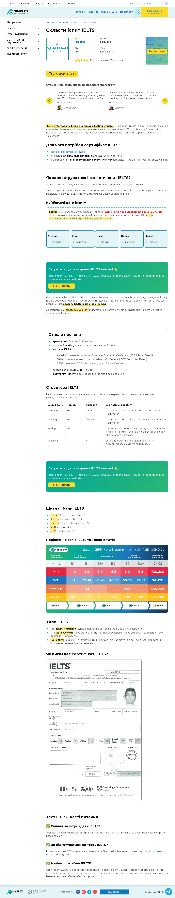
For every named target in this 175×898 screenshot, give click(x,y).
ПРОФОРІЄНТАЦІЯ (17, 48)
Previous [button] (49, 100)
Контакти (25, 3)
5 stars (87, 60)
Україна (79, 41)
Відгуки (39, 3)
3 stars (81, 60)
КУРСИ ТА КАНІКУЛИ (18, 34)
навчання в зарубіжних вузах (67, 151)
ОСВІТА (11, 28)
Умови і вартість (61, 286)
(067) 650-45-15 (135, 3)
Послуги (12, 3)
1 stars (75, 60)
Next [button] (165, 100)
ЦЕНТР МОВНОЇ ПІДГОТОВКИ (15, 41)
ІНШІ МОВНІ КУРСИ (17, 54)
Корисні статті (55, 3)
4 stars (84, 60)
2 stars (78, 60)
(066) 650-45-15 (153, 3)
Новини (71, 3)
